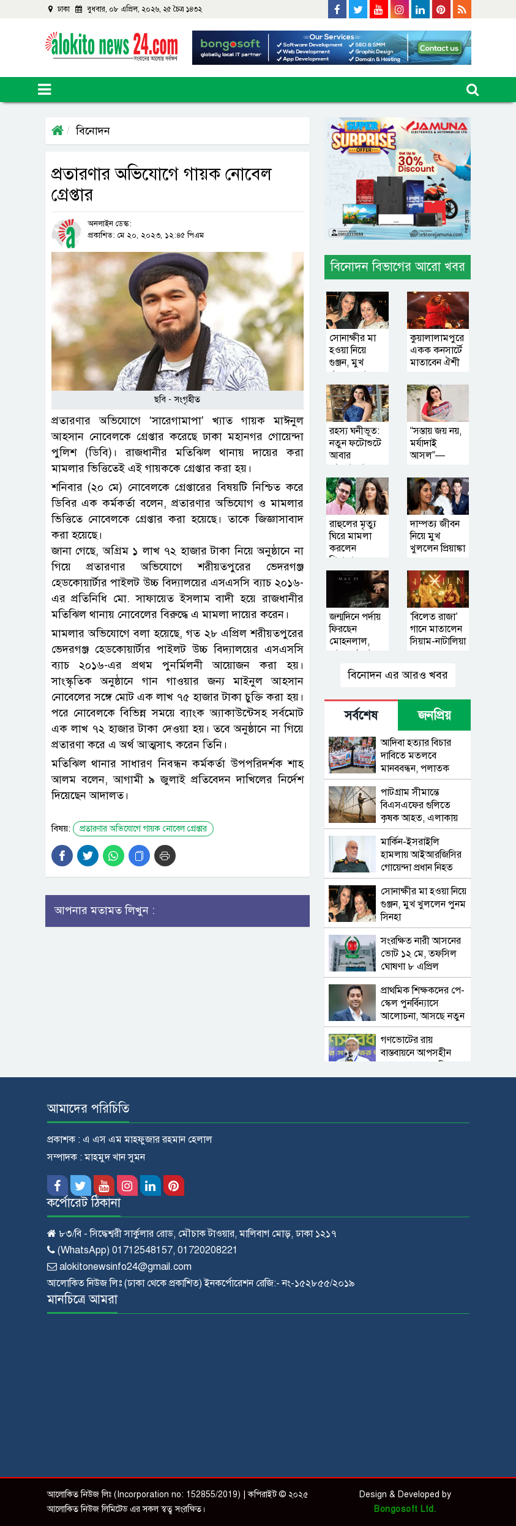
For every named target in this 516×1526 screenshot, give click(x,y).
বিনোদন (93, 131)
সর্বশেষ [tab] (361, 715)
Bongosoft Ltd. (405, 1509)
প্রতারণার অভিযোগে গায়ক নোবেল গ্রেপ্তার (143, 829)
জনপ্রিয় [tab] (434, 715)
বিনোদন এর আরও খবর (398, 675)
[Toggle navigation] (44, 89)
